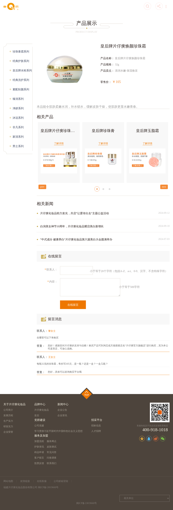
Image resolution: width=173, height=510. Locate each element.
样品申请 (39, 452)
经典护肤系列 (21, 61)
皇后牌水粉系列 (22, 70)
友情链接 (25, 481)
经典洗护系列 (21, 79)
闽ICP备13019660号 (86, 503)
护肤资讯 (39, 446)
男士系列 (18, 146)
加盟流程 (39, 441)
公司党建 (39, 425)
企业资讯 (62, 415)
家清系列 (18, 136)
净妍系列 (18, 108)
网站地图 (8, 481)
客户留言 (39, 457)
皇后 (36, 415)
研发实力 (8, 426)
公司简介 (8, 410)
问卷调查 (51, 457)
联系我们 (51, 463)
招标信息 (96, 425)
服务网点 (51, 441)
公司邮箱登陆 (61, 481)
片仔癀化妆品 (41, 410)
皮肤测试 (51, 446)
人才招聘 (96, 431)
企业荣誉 (8, 432)
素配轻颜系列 (21, 89)
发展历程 (8, 415)
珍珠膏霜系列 (21, 51)
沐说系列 (18, 117)
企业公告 (62, 410)
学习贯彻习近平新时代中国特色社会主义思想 (58, 431)
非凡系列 (18, 127)
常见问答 (51, 452)
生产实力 (8, 421)
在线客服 (42, 481)
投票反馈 (39, 463)
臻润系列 (18, 98)
